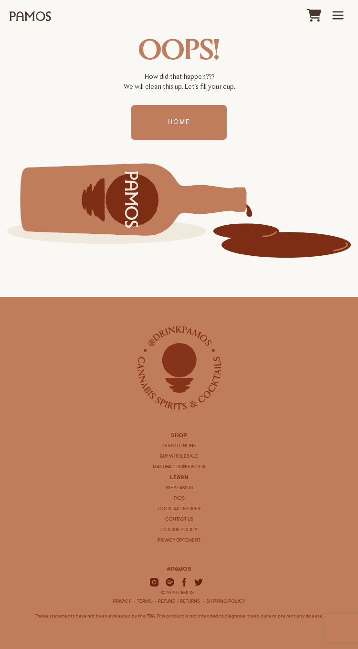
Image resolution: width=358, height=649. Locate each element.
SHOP (179, 436)
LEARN (179, 478)
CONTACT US (179, 519)
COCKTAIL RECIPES (179, 509)
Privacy (122, 601)
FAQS (179, 498)
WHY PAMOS (179, 488)
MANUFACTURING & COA (179, 467)
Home (179, 123)
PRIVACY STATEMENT (179, 540)
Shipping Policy (225, 601)
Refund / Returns (179, 601)
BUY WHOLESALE (179, 456)
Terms (144, 601)
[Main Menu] (338, 15)
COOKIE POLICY (179, 530)
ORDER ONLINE (179, 446)
